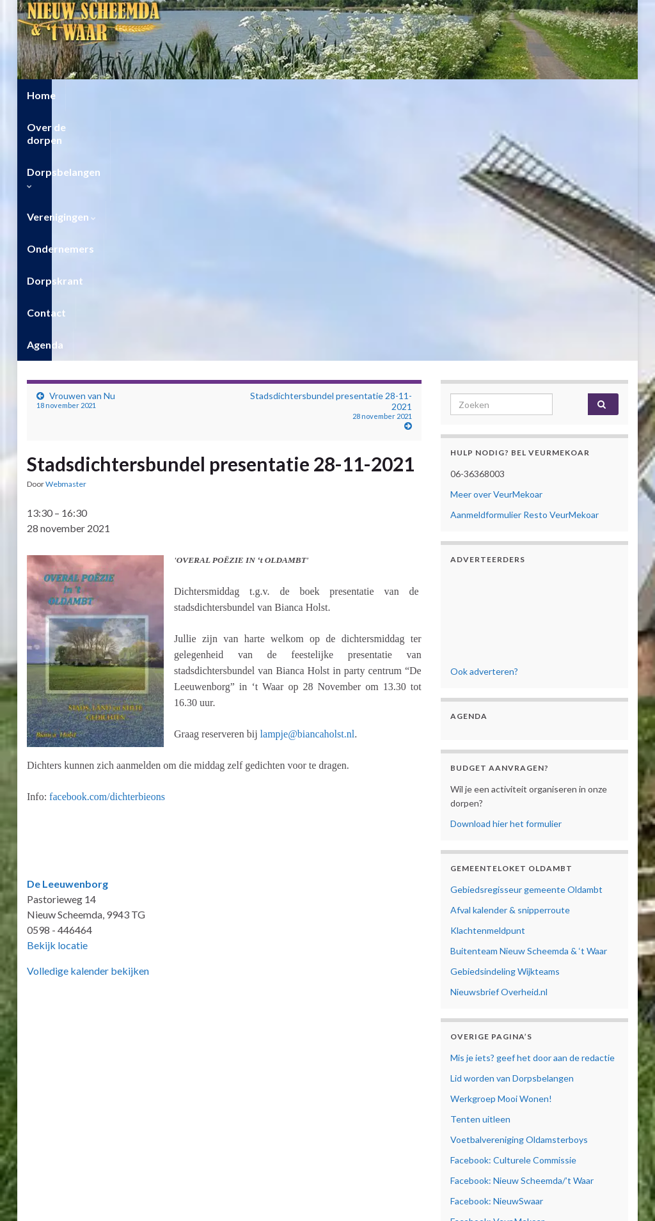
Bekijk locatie (57, 695)
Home (41, 95)
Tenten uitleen (480, 869)
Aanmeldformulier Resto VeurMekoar (524, 265)
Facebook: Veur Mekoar (497, 971)
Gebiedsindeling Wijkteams (505, 721)
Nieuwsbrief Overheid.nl (499, 742)
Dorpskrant (476, 95)
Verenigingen (306, 95)
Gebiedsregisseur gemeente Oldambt (526, 639)
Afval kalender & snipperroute (510, 660)
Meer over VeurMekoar (496, 244)
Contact (543, 95)
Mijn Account (476, 1094)
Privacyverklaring (484, 1059)
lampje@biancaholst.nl (307, 484)
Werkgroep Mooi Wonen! (501, 849)
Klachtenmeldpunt (487, 680)
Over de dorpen (113, 95)
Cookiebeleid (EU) (485, 1073)
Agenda (601, 95)
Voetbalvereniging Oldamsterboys (519, 890)
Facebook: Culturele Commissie (513, 910)
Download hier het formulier (506, 574)
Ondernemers (394, 95)
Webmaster (65, 234)
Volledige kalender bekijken (88, 721)
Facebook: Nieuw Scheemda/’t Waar (522, 931)
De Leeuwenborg (67, 634)
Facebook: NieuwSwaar (496, 951)
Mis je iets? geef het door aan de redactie (532, 808)
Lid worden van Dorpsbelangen (512, 828)
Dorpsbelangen (211, 95)
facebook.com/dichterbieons (107, 547)
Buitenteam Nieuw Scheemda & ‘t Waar (528, 701)
